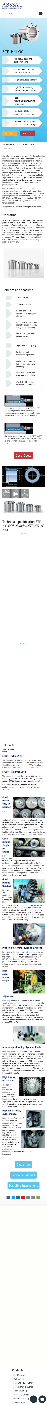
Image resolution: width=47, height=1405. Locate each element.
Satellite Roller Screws (23, 1382)
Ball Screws (18, 1378)
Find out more (10, 133)
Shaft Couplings (20, 1390)
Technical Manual (23, 1175)
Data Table (23, 534)
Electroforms (19, 1402)
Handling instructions (23, 1186)
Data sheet (23, 1164)
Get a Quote (23, 456)
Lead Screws (19, 1375)
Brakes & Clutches (21, 1394)
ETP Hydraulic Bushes (23, 1386)
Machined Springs (21, 1398)
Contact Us (27, 133)
